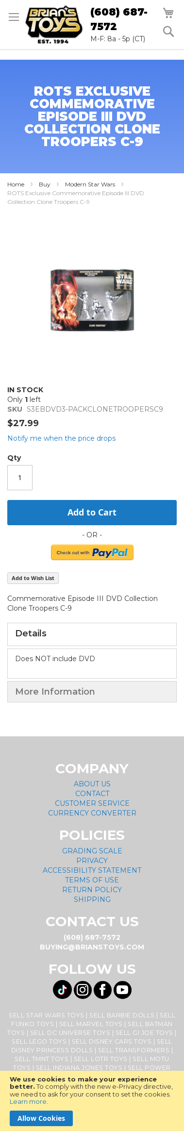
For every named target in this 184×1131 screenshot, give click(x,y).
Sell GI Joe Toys (144, 1032)
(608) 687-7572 (119, 19)
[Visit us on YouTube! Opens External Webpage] (123, 990)
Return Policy (92, 889)
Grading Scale (92, 851)
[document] (92, 1101)
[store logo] (54, 25)
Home (15, 184)
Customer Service (92, 803)
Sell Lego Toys (39, 1041)
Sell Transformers (134, 1050)
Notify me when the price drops (61, 438)
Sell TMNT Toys (41, 1059)
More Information (55, 691)
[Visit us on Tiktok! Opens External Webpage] (62, 989)
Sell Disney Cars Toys (112, 1041)
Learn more (28, 1101)
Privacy (92, 860)
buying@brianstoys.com (92, 947)
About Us (92, 784)
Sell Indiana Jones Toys (79, 1067)
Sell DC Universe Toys (70, 1032)
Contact (92, 793)
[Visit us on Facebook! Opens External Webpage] (103, 990)
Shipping (92, 899)
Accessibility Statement (92, 870)
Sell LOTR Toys (101, 1059)
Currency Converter (92, 813)
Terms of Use (92, 880)
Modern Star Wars (90, 184)
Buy (44, 184)
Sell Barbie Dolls (122, 1015)
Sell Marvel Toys (91, 1024)
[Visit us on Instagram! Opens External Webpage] (83, 990)
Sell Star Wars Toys (46, 1015)
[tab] (92, 634)
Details (31, 633)
